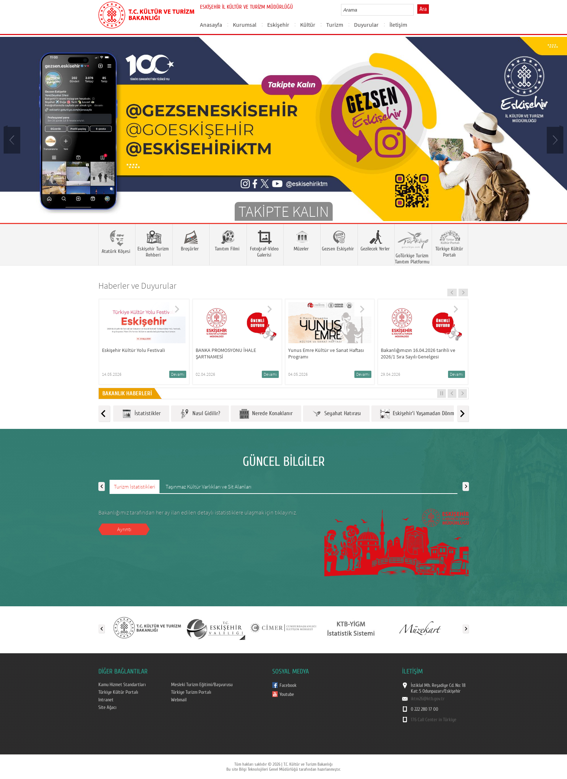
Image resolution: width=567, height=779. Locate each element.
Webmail (179, 700)
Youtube (287, 694)
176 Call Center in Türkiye (433, 720)
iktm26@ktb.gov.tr (428, 699)
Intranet (106, 700)
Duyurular (366, 24)
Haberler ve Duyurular (137, 285)
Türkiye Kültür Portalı (118, 692)
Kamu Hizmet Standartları (122, 685)
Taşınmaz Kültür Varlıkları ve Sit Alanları (208, 486)
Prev (13, 139)
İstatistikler (141, 414)
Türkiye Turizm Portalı (191, 692)
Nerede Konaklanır (266, 414)
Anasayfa (211, 24)
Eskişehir (278, 24)
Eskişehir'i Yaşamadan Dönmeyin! (422, 414)
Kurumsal (244, 24)
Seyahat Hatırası (336, 414)
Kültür (307, 24)
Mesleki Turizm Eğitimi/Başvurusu (202, 685)
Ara (423, 9)
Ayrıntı (124, 529)
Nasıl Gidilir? (200, 414)
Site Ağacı (107, 707)
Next (554, 139)
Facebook (288, 685)
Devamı (177, 374)
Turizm (334, 24)
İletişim (398, 24)
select (415, 10)
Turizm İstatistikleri (134, 486)
